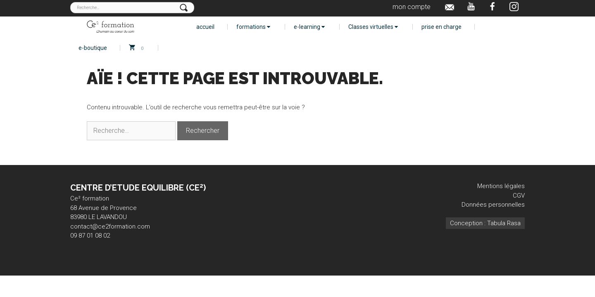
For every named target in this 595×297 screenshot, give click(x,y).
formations (253, 27)
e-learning (309, 27)
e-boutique (93, 48)
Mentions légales (501, 186)
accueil (205, 27)
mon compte (412, 7)
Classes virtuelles (373, 27)
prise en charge (441, 27)
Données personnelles (493, 204)
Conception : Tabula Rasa (485, 223)
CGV (519, 195)
